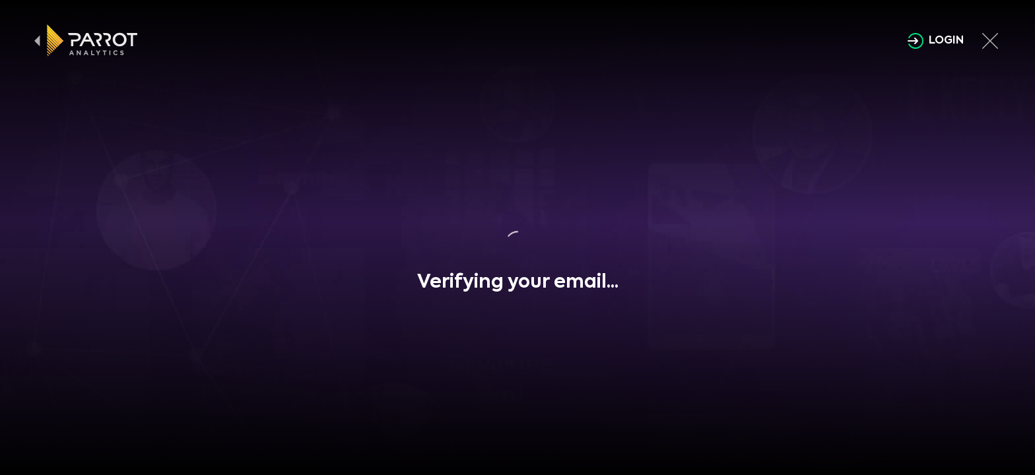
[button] (517, 244)
